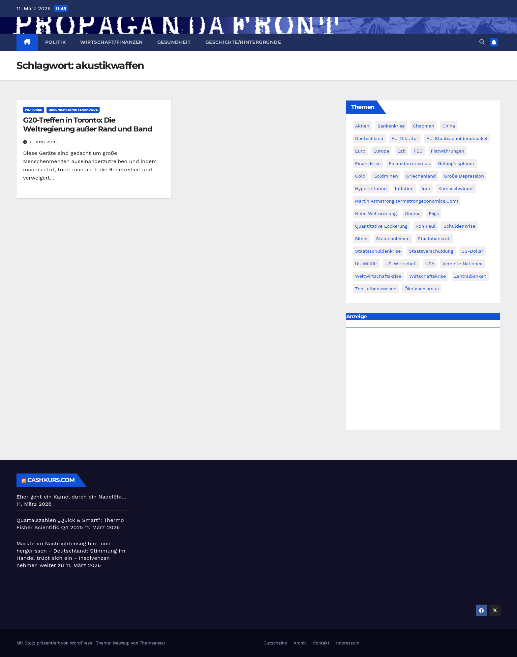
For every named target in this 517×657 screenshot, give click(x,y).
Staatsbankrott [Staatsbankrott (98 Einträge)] (434, 238)
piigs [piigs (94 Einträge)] (434, 213)
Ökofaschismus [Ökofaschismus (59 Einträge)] (422, 288)
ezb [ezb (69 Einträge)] (401, 151)
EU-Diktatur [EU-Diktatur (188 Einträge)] (404, 138)
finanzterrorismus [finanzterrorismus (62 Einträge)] (409, 163)
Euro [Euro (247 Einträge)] (360, 151)
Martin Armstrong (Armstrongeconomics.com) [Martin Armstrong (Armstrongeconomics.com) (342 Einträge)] (406, 201)
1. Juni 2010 (43, 142)
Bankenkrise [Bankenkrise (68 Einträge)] (391, 126)
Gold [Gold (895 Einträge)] (360, 176)
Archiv (300, 643)
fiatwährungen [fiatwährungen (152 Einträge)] (447, 151)
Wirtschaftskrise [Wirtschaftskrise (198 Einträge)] (427, 276)
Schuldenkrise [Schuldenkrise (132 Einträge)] (459, 226)
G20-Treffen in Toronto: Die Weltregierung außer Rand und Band (87, 124)
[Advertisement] (423, 381)
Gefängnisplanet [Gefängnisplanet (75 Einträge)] (456, 163)
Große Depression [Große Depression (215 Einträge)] (464, 176)
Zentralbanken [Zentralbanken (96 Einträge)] (470, 276)
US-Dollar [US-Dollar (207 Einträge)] (472, 251)
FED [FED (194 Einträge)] (418, 151)
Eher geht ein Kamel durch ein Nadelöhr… (71, 497)
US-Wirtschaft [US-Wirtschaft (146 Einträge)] (401, 263)
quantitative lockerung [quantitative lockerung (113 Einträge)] (381, 226)
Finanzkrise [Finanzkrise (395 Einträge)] (368, 163)
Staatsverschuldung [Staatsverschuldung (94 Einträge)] (431, 251)
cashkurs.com (51, 480)
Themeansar (153, 643)
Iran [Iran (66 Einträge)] (426, 188)
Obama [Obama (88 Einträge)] (413, 213)
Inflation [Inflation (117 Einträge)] (404, 188)
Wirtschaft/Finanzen (111, 42)
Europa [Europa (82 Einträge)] (381, 151)
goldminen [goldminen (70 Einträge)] (386, 176)
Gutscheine (275, 643)
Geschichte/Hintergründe (243, 42)
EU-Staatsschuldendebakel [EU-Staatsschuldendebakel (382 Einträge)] (456, 138)
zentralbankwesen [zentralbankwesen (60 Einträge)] (376, 288)
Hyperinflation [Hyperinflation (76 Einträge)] (371, 188)
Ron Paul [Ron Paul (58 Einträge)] (425, 226)
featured (33, 109)
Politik (55, 42)
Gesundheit (174, 42)
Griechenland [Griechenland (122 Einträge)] (421, 176)
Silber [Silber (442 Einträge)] (361, 238)
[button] (482, 42)
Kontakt (321, 643)
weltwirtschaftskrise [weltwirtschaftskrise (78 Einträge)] (378, 276)
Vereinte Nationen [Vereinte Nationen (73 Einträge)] (462, 263)
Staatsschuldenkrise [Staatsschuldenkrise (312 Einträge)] (378, 251)
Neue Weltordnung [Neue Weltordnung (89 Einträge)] (376, 213)
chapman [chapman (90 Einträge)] (423, 126)
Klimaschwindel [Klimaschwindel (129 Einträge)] (455, 188)
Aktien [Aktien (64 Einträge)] (362, 126)
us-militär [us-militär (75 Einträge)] (366, 263)
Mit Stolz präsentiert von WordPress (55, 643)
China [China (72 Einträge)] (448, 126)
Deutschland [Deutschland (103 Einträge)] (369, 138)
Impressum (347, 643)
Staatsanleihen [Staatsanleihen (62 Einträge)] (393, 238)
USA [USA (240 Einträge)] (429, 263)
